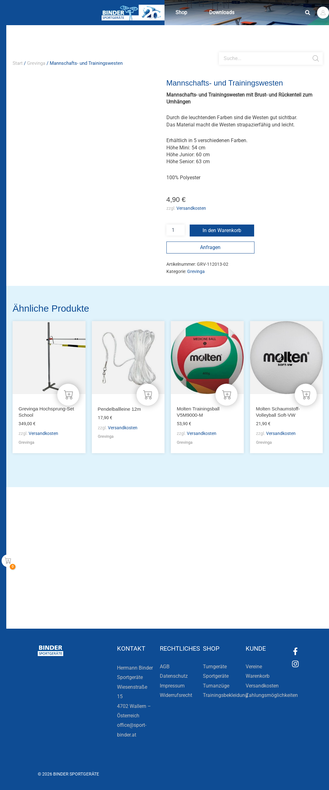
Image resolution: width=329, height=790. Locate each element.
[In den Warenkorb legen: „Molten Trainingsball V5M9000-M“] (226, 394)
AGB (165, 667)
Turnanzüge (216, 686)
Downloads (226, 12)
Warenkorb (258, 676)
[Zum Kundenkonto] (199, 606)
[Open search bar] (222, 49)
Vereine (254, 667)
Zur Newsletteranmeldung (109, 606)
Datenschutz (174, 676)
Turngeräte (215, 667)
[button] (308, 13)
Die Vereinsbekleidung (243, 584)
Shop (183, 12)
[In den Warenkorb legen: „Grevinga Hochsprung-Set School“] (68, 394)
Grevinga (36, 63)
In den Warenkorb (222, 230)
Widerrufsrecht (176, 695)
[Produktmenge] (175, 230)
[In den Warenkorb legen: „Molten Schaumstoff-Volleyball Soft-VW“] (306, 394)
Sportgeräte (216, 676)
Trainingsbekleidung (225, 695)
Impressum (172, 686)
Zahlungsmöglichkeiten (272, 695)
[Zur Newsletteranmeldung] (66, 606)
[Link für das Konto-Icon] (323, 12)
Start (18, 63)
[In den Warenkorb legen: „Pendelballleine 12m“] (148, 394)
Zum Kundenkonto (231, 606)
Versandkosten (191, 208)
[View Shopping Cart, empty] (8, 560)
